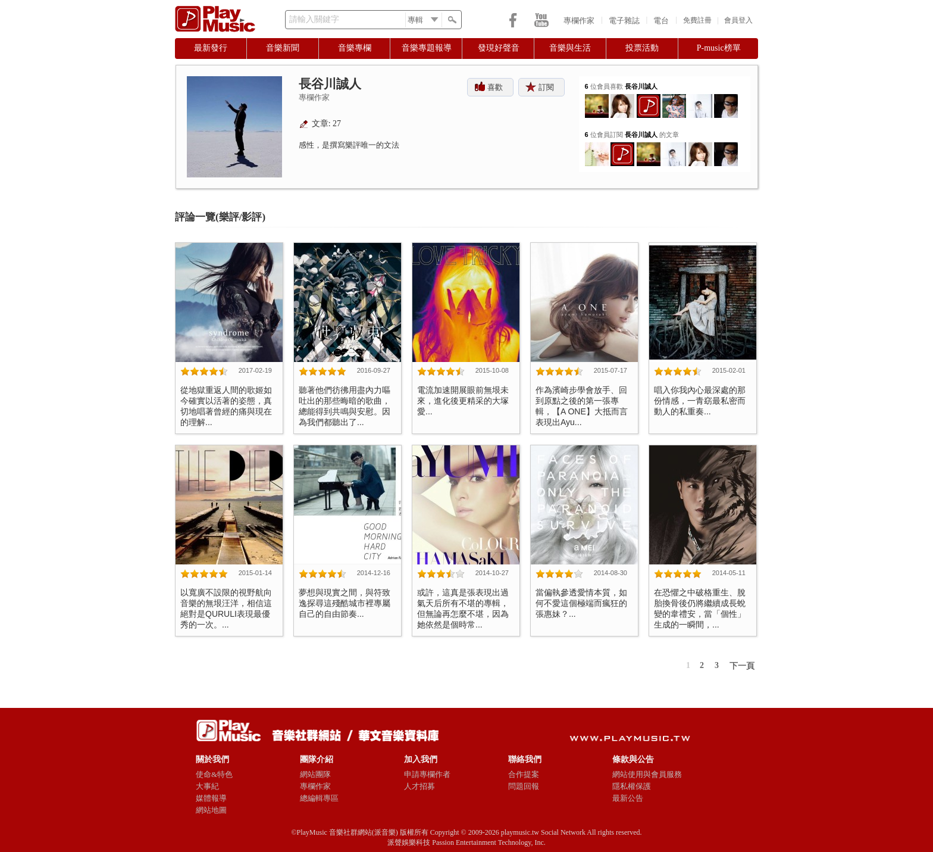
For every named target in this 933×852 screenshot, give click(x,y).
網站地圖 (211, 810)
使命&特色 (214, 774)
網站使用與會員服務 (647, 774)
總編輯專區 (319, 798)
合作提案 (523, 774)
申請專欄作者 (427, 774)
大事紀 (207, 786)
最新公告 (627, 798)
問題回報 (523, 786)
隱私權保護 (631, 786)
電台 (661, 20)
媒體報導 (211, 798)
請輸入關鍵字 (314, 19)
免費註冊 (697, 20)
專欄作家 (578, 20)
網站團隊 (315, 774)
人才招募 (419, 786)
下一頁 (742, 665)
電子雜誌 (624, 20)
